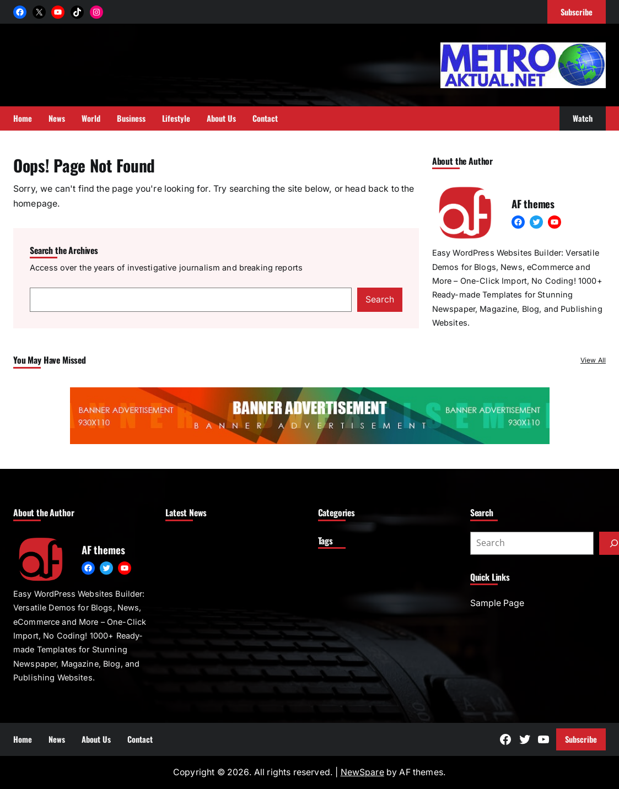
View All (593, 360)
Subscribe (581, 739)
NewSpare (362, 772)
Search (379, 299)
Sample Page (497, 603)
